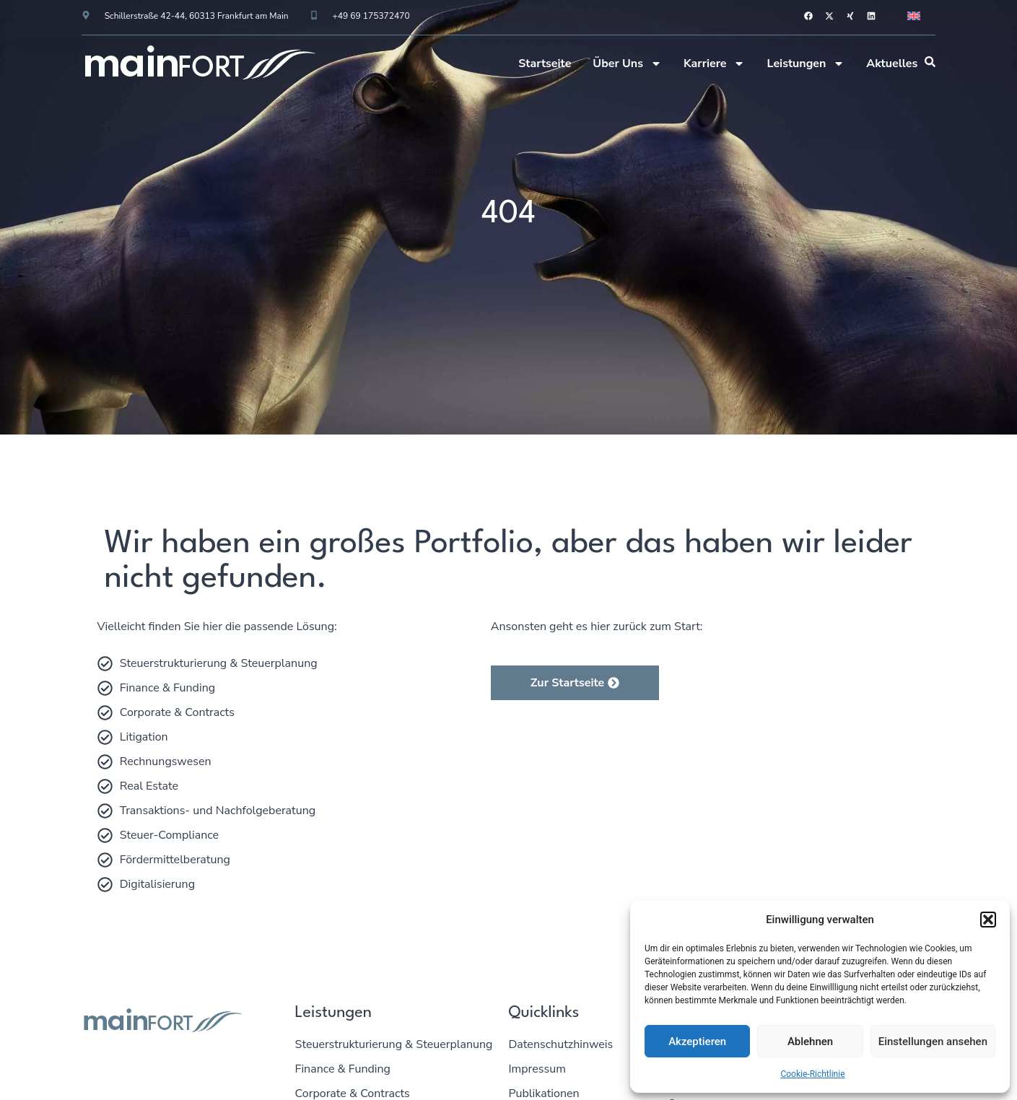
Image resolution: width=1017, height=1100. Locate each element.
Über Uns (627, 63)
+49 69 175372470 (371, 16)
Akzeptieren (697, 1041)
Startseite (544, 63)
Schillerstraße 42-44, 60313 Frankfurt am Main (197, 16)
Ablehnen (810, 1041)
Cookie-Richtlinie (812, 1074)
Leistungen (805, 63)
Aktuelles (891, 63)
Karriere (715, 63)
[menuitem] (913, 15)
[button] (988, 919)
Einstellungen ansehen (932, 1041)
